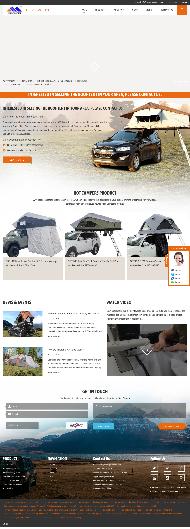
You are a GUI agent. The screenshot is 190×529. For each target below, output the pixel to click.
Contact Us (166, 10)
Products (100, 10)
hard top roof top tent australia (63, 515)
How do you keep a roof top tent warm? (20, 512)
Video (149, 10)
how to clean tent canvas (116, 515)
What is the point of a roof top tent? (62, 508)
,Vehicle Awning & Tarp (54, 81)
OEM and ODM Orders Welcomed (25, 145)
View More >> (54, 338)
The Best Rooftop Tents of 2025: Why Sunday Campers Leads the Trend (75, 315)
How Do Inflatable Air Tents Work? (66, 351)
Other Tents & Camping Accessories (12, 488)
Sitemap (53, 482)
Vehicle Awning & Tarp (12, 474)
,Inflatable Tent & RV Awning (75, 81)
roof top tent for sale (107, 512)
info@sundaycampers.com (152, 2)
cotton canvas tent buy (42, 519)
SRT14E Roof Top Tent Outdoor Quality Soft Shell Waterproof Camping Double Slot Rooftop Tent (95, 262)
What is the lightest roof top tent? (141, 504)
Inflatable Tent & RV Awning (14, 478)
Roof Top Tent (19, 81)
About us (53, 470)
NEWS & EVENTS (17, 304)
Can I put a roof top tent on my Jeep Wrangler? (58, 512)
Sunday (178, 270)
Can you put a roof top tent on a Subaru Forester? (24, 508)
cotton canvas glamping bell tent (17, 519)
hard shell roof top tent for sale (35, 515)
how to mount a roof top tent (15, 504)
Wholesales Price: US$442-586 (20, 266)
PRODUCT (10, 460)
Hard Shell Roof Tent (11, 470)
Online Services (179, 248)
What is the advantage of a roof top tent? (108, 504)
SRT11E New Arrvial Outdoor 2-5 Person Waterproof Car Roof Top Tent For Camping (33, 262)
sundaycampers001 (107, 478)
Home (84, 10)
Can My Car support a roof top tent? (74, 504)
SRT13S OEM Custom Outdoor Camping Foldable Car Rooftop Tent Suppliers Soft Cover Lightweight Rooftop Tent (157, 262)
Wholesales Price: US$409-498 (82, 266)
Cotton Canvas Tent (11, 482)
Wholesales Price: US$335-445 (145, 266)
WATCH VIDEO (119, 304)
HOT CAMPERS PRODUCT (95, 194)
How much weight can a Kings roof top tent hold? (137, 508)
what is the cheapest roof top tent (43, 504)
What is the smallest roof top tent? (171, 504)
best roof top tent (145, 512)
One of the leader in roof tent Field (25, 117)
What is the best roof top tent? (90, 515)
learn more (17, 160)
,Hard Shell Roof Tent (35, 81)
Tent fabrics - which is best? (140, 515)
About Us (119, 10)
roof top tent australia (126, 512)
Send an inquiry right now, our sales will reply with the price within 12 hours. (95, 399)
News (135, 10)
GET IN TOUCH (95, 393)
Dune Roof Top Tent (88, 512)
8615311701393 (120, 474)
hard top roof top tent (163, 512)
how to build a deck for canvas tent (168, 515)
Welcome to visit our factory (21, 151)
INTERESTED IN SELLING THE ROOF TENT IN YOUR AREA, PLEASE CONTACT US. (95, 94)
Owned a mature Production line (24, 140)
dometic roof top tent (12, 515)
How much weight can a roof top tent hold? (96, 508)
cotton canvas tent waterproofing (67, 519)
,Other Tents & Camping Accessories (36, 84)
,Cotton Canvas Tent (11, 84)
